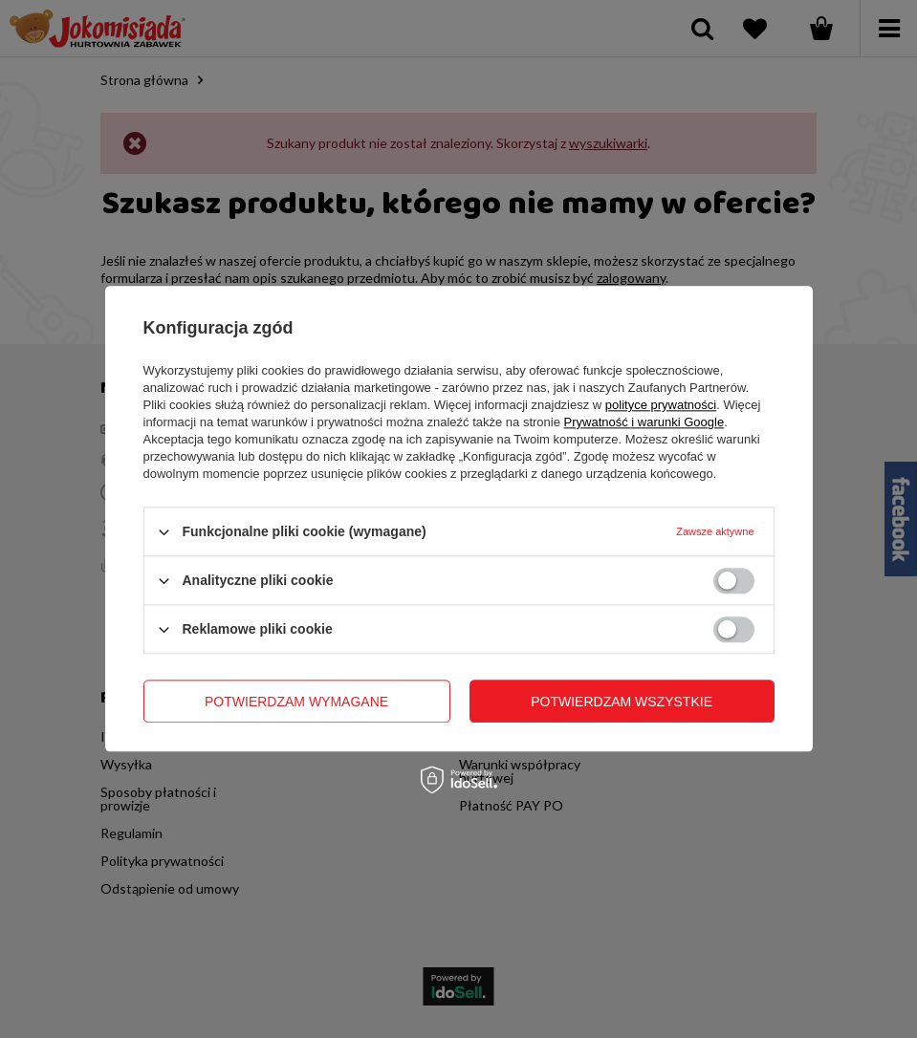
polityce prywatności (660, 405)
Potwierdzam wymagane (296, 701)
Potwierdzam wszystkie (621, 701)
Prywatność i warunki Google (644, 422)
